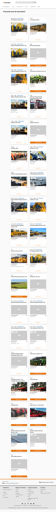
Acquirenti (17, 492)
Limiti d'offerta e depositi (19, 497)
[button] (10, 20)
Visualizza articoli (28, 68)
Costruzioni (29, 492)
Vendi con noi (28, 42)
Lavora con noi (5, 496)
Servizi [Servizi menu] (26, 7)
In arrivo (25, 16)
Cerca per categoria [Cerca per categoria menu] (6, 7)
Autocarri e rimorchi (31, 495)
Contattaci (51, 484)
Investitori (4, 494)
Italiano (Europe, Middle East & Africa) (11, 485)
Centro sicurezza (5, 499)
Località (38, 7)
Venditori (17, 493)
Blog (4, 498)
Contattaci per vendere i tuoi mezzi (45, 495)
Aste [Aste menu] (13, 7)
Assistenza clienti (42, 492)
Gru (28, 503)
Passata (33, 16)
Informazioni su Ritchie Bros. (7, 492)
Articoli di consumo (30, 493)
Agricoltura (29, 497)
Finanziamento (33, 7)
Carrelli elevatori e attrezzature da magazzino (33, 501)
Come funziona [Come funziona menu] (20, 7)
